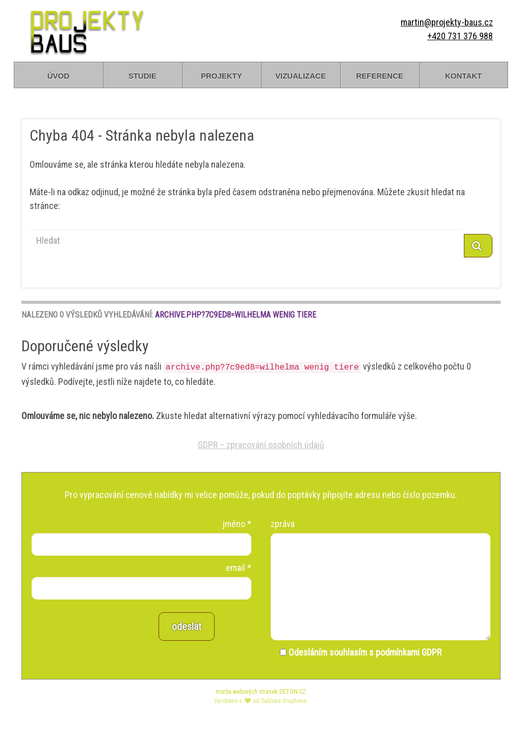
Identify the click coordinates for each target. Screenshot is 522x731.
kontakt (463, 75)
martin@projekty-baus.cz (447, 22)
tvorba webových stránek (247, 691)
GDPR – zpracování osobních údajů (261, 444)
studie (142, 75)
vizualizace (300, 75)
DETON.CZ (292, 691)
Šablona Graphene (283, 700)
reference (379, 75)
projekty (221, 75)
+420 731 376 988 (460, 36)
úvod (58, 75)
